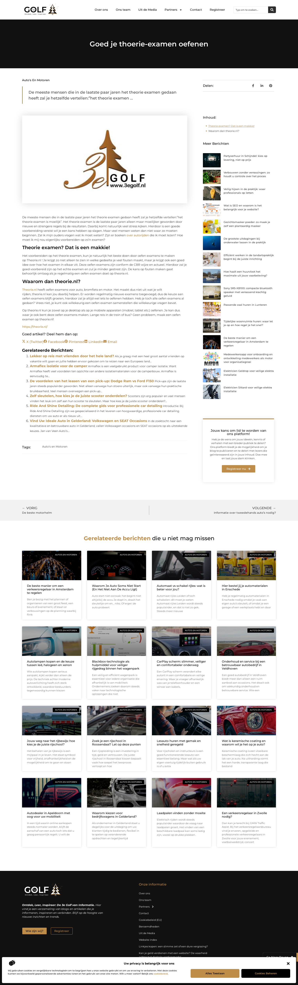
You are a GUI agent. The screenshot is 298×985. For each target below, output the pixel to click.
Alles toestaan (215, 973)
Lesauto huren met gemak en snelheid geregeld (179, 742)
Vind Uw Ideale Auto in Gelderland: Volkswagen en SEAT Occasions (88, 421)
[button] (288, 963)
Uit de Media (147, 10)
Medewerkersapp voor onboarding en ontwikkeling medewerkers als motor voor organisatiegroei (248, 358)
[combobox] (251, 9)
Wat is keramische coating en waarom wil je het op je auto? (244, 742)
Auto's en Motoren (36, 80)
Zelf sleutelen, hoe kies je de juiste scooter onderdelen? (78, 396)
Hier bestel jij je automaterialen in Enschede (245, 587)
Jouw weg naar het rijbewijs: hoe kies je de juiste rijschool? (51, 742)
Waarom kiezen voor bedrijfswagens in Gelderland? (114, 814)
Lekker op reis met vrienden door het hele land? (72, 356)
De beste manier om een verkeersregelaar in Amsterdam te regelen (246, 341)
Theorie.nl (29, 289)
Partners (173, 9)
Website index (148, 939)
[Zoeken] (272, 9)
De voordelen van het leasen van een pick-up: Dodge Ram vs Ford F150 (92, 381)
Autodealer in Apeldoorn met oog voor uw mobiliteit (48, 814)
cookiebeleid (160, 973)
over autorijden (138, 235)
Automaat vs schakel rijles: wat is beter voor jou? (181, 587)
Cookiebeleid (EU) (150, 919)
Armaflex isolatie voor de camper (58, 366)
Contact (196, 10)
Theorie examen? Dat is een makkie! (231, 125)
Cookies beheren (266, 973)
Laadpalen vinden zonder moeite (181, 813)
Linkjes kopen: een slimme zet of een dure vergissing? (173, 946)
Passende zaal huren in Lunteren (245, 304)
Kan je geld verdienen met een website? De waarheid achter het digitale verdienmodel (173, 954)
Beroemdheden (149, 926)
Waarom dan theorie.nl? (223, 130)
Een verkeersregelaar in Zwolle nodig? (244, 814)
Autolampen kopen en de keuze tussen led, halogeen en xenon (50, 663)
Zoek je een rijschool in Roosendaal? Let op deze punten (116, 742)
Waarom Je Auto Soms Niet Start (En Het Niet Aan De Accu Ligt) (116, 587)
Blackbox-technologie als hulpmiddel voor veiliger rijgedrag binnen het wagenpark (115, 665)
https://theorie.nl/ (34, 327)
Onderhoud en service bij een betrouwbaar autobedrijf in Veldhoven (243, 665)
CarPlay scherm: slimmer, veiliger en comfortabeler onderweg (181, 663)
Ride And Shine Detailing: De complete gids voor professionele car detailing (96, 406)
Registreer (217, 10)
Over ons (101, 10)
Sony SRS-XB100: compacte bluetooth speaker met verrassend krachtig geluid (248, 292)
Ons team (123, 10)
